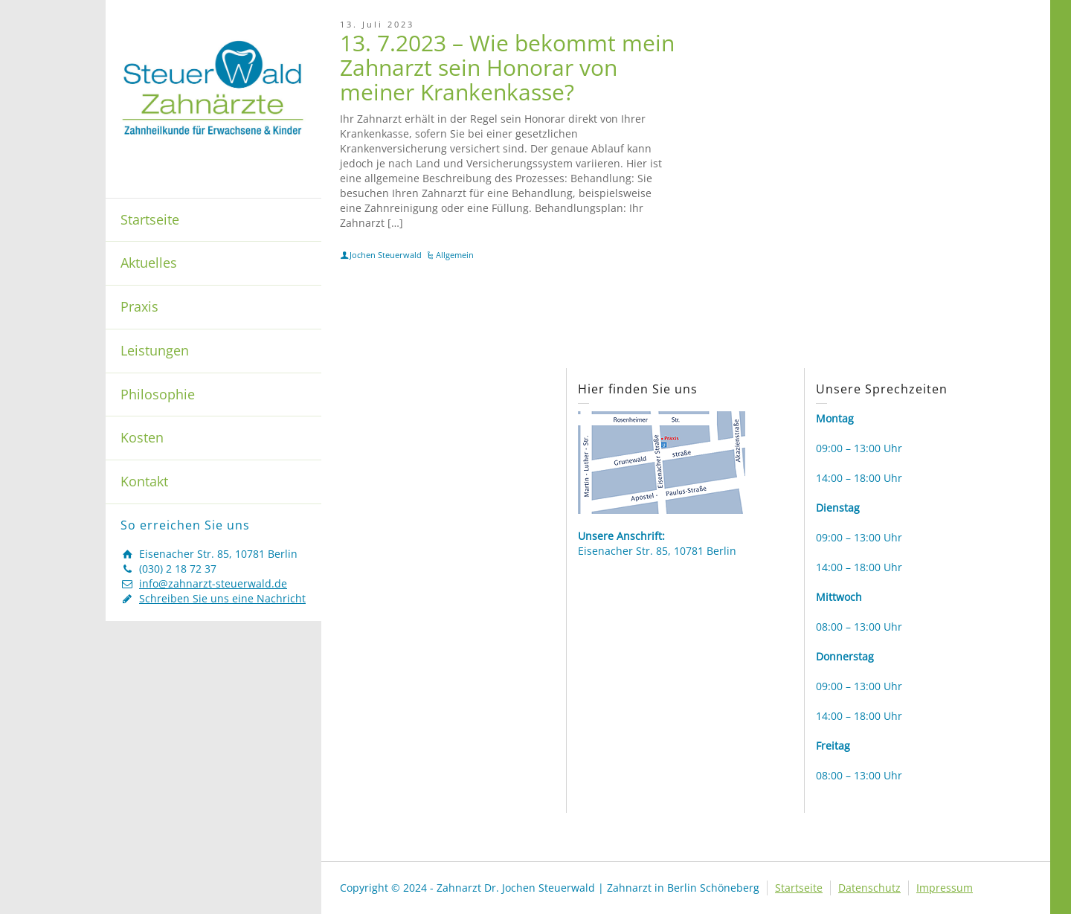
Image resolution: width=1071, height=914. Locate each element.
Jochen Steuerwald (386, 254)
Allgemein (455, 254)
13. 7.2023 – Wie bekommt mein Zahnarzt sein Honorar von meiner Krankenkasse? (507, 67)
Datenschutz (869, 888)
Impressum (944, 888)
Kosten (142, 437)
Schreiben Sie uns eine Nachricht (222, 598)
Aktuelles (148, 262)
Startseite (149, 219)
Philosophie (157, 394)
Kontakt (144, 481)
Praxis (139, 306)
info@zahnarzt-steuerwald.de (213, 583)
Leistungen (154, 350)
